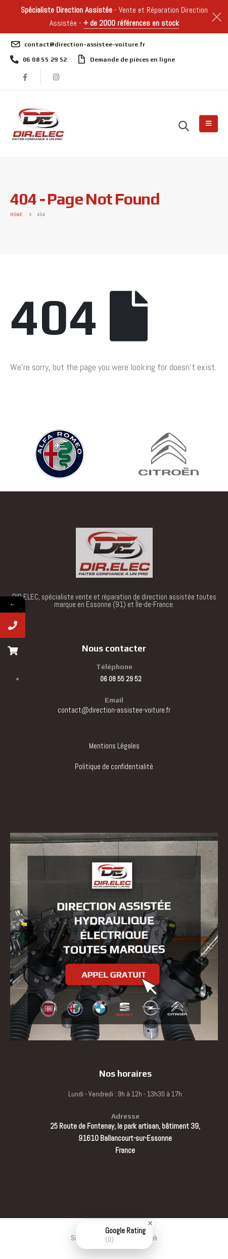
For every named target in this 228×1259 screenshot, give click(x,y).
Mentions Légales (114, 745)
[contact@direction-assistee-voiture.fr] (77, 44)
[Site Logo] (38, 124)
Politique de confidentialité (114, 766)
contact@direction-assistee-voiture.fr (114, 710)
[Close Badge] (150, 1223)
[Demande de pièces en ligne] (126, 59)
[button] (183, 126)
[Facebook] (25, 76)
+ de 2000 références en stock (131, 23)
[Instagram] (56, 76)
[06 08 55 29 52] (38, 59)
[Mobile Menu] (208, 123)
